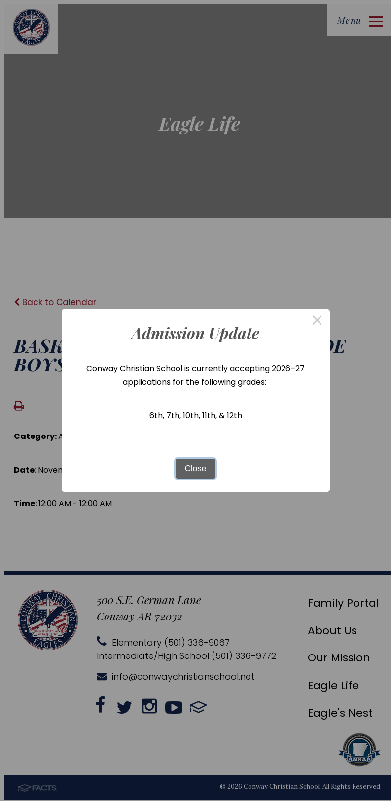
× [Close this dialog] (317, 321)
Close (195, 468)
